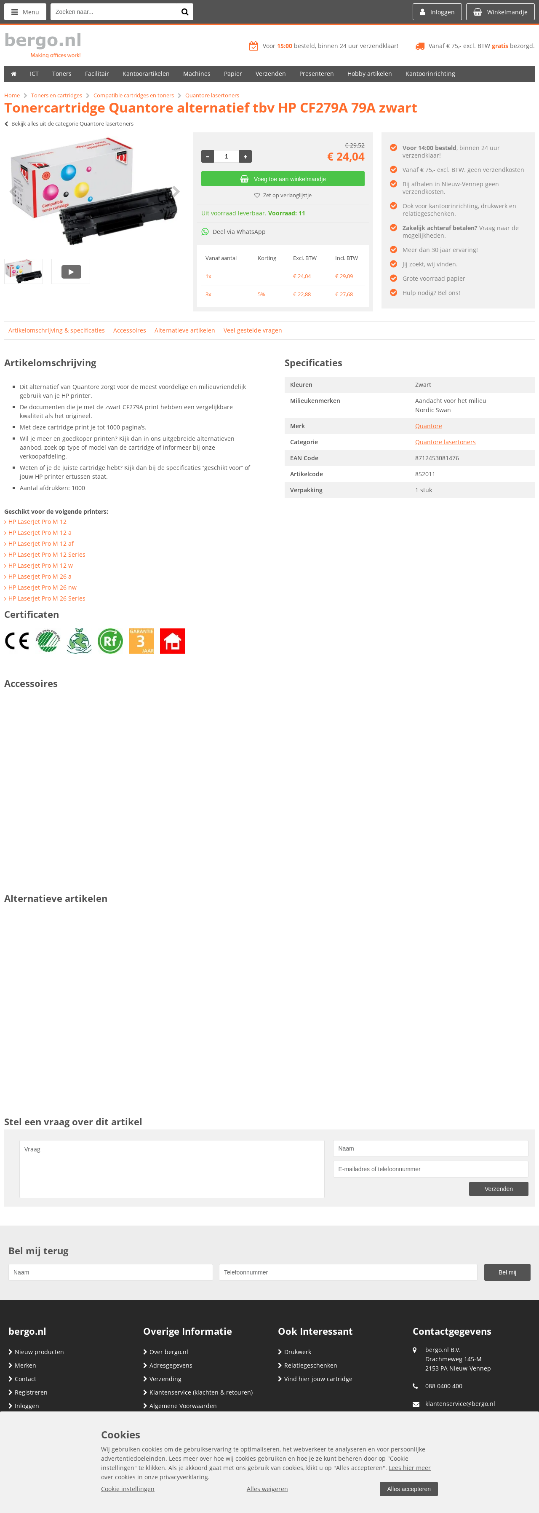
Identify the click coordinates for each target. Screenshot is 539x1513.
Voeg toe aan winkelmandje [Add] (283, 179)
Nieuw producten (36, 1352)
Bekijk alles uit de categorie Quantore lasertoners (68, 123)
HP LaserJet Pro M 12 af (41, 543)
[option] (94, 191)
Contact (22, 1379)
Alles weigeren (267, 1489)
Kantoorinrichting (430, 74)
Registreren (28, 1392)
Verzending (162, 1379)
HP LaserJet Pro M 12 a (40, 532)
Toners (62, 74)
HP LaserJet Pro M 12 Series (46, 554)
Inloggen (23, 1406)
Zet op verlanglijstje (283, 195)
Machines (197, 74)
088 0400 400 (443, 1386)
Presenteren (316, 74)
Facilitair (97, 74)
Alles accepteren (409, 1489)
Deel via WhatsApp (233, 232)
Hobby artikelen (369, 74)
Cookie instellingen (128, 1489)
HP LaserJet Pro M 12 (37, 522)
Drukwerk (294, 1352)
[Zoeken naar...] (184, 11)
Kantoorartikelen (146, 74)
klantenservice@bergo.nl (460, 1404)
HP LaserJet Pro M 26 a (40, 576)
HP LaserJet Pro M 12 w (40, 565)
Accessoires (129, 330)
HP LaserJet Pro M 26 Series (46, 598)
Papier (233, 74)
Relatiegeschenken (307, 1365)
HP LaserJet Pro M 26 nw (42, 587)
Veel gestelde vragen (253, 330)
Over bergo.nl (165, 1352)
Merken (22, 1365)
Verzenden (271, 74)
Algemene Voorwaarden (180, 1406)
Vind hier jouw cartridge (315, 1379)
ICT (34, 74)
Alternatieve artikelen (185, 330)
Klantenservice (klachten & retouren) (198, 1392)
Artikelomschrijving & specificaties (56, 330)
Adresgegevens (167, 1365)
